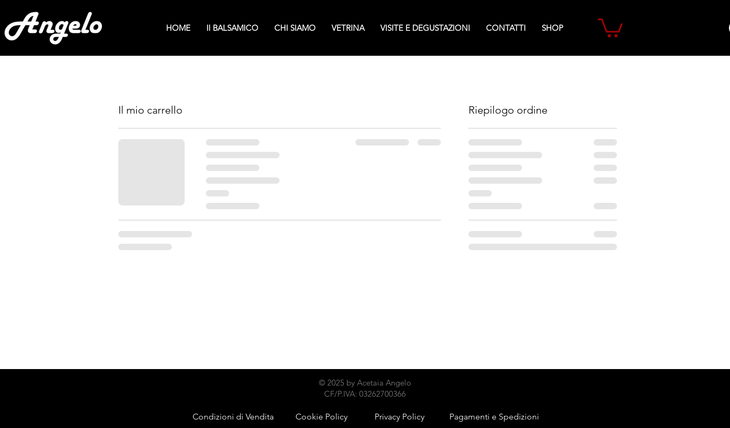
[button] (610, 26)
